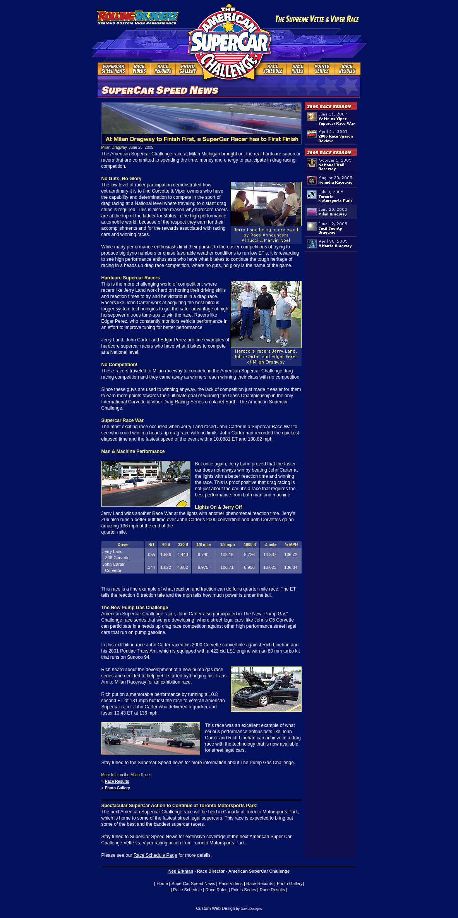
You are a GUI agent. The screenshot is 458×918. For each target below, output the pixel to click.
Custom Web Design (215, 908)
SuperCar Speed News (193, 883)
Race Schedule (187, 889)
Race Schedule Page (155, 855)
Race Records (259, 883)
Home (162, 883)
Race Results (117, 781)
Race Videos (231, 883)
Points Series (243, 889)
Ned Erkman (180, 871)
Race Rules (217, 889)
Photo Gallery (117, 788)
